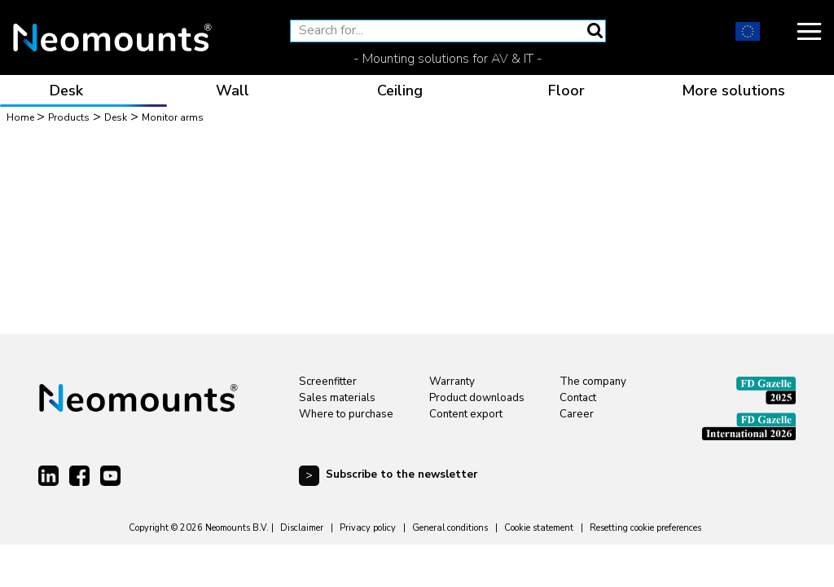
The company (593, 381)
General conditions (450, 528)
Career (577, 414)
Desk (66, 90)
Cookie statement (538, 528)
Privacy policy (368, 528)
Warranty (452, 381)
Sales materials (337, 398)
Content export (466, 414)
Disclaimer (301, 528)
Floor (566, 90)
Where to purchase (346, 414)
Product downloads (477, 398)
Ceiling (400, 90)
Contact (578, 398)
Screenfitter (328, 381)
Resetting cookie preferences (645, 528)
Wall (232, 90)
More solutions (733, 90)
